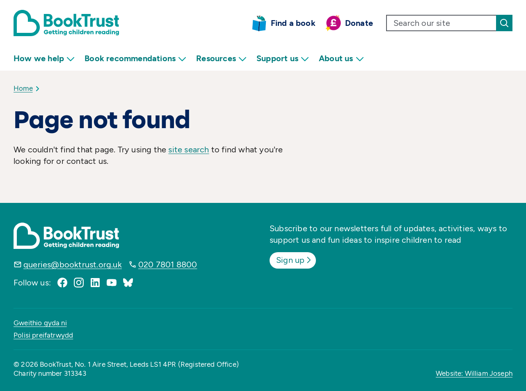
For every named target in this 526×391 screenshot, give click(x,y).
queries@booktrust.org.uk (72, 264)
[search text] (441, 23)
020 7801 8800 (167, 264)
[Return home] (66, 23)
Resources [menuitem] (221, 58)
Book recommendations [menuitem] (135, 58)
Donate (359, 23)
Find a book (293, 23)
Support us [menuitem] (282, 58)
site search (188, 149)
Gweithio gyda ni (40, 323)
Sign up (294, 260)
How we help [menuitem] (44, 58)
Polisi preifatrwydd (43, 335)
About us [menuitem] (341, 58)
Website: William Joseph (474, 373)
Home (23, 88)
